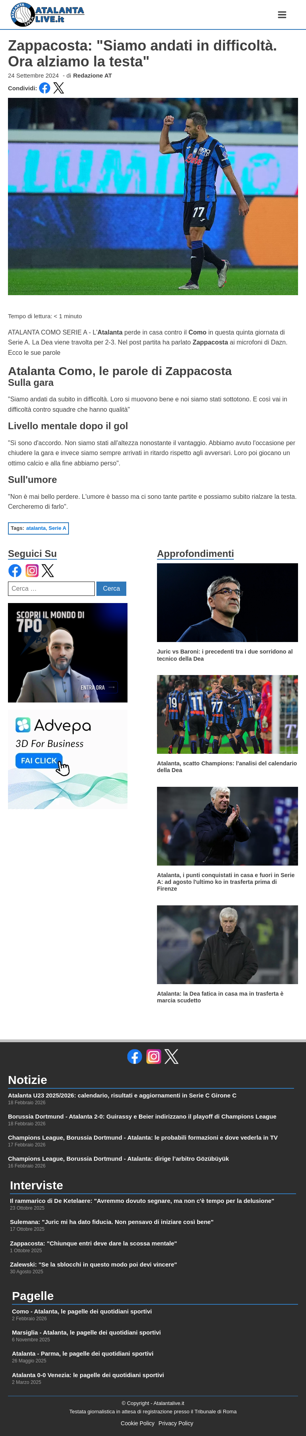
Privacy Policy (176, 1423)
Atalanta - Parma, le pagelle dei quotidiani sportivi (82, 1353)
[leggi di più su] (227, 602)
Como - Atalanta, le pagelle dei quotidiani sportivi (82, 1311)
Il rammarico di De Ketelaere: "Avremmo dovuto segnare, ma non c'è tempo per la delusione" (142, 1200)
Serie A (57, 528)
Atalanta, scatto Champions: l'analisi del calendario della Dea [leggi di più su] (227, 766)
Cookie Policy (138, 1423)
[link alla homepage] (48, 14)
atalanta (36, 528)
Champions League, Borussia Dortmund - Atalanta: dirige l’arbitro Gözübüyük (118, 1158)
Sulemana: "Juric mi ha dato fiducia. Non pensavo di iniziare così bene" (112, 1221)
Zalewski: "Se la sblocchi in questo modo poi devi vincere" (93, 1264)
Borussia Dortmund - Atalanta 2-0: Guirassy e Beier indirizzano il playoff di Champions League (142, 1116)
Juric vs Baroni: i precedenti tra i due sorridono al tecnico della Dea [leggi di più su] (225, 655)
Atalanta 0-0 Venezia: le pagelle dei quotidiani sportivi (88, 1375)
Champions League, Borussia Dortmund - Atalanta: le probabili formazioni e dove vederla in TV (143, 1137)
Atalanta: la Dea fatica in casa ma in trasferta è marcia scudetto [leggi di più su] (220, 997)
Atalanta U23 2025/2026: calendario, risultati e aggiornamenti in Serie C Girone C (122, 1095)
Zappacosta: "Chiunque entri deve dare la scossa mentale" (93, 1243)
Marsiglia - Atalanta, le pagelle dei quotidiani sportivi (86, 1332)
